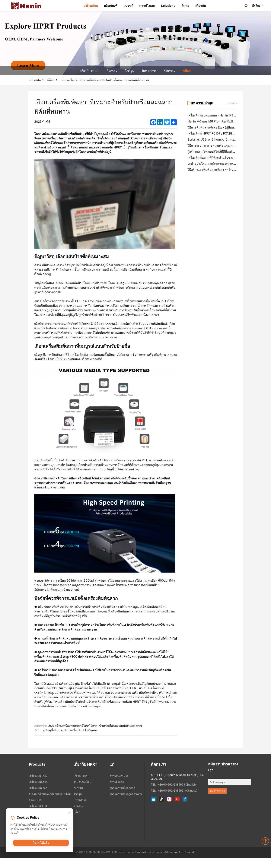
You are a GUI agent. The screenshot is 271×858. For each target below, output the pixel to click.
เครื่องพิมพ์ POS (38, 775)
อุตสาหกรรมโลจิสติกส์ (122, 788)
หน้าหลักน (91, 6)
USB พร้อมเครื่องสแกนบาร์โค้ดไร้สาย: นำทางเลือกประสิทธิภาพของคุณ (95, 726)
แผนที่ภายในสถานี (184, 852)
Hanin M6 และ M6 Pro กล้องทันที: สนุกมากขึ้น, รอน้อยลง (225, 121)
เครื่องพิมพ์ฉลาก (38, 781)
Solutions (168, 6)
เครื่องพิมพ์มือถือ (38, 788)
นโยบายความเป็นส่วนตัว (132, 852)
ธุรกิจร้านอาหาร (119, 775)
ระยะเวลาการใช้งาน (161, 852)
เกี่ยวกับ (200, 6)
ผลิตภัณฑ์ (110, 6)
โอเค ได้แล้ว (41, 844)
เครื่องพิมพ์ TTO (38, 806)
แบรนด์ (128, 6)
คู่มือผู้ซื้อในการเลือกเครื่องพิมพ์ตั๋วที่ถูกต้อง (71, 730)
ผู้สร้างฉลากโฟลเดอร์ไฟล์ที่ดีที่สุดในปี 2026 (215, 151)
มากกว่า (232, 103)
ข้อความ (170, 71)
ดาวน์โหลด (147, 6)
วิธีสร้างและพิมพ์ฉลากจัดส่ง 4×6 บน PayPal (216, 169)
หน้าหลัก (35, 80)
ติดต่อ (185, 6)
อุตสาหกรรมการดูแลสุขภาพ (126, 794)
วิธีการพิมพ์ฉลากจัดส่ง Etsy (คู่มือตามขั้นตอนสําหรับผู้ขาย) (226, 127)
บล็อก (187, 71)
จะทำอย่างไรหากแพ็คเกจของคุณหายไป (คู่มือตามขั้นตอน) (226, 163)
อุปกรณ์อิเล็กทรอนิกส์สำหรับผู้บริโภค (50, 794)
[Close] (69, 813)
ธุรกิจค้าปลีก (117, 781)
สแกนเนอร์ (35, 800)
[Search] (246, 6)
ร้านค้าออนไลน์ (82, 781)
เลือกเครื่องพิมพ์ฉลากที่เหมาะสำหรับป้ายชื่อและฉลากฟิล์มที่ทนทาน (105, 80)
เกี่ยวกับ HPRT (89, 71)
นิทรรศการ (149, 71)
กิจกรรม (112, 71)
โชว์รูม (129, 71)
